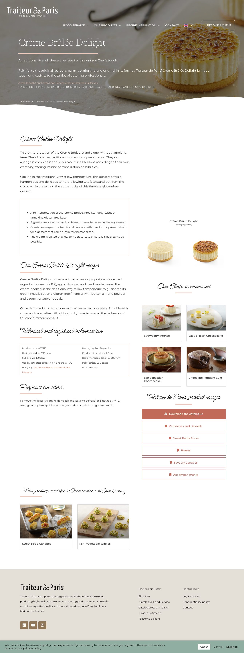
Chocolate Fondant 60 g (205, 377)
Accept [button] (204, 646)
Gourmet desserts (44, 101)
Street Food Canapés (36, 543)
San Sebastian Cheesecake (153, 379)
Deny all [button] (218, 646)
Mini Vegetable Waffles (95, 543)
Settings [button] (232, 646)
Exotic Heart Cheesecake (206, 335)
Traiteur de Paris (26, 101)
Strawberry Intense (157, 335)
